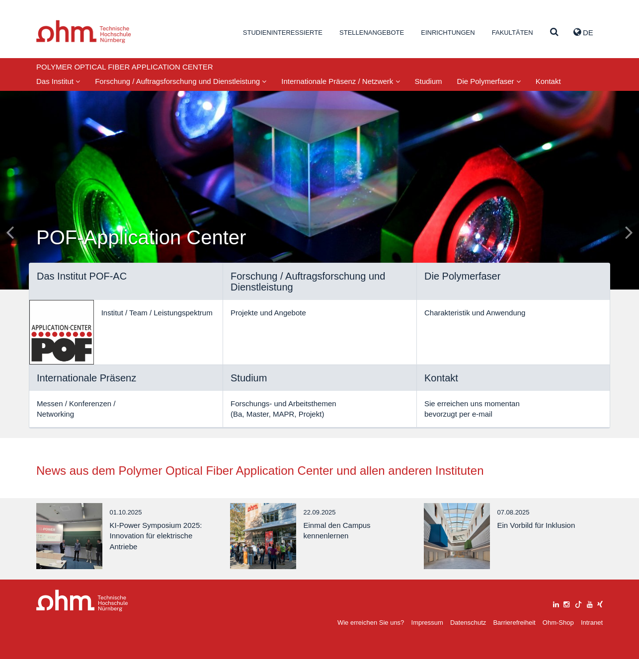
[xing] (600, 603)
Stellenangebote (371, 32)
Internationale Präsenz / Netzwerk (340, 81)
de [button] (583, 32)
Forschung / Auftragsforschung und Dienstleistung (180, 81)
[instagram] (566, 603)
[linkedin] (556, 603)
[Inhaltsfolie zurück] (10, 232)
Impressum (427, 622)
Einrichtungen (448, 32)
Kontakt (548, 81)
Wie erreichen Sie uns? (370, 622)
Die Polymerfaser (489, 81)
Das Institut (58, 81)
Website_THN (83, 31)
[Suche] (554, 32)
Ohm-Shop (558, 622)
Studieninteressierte (282, 32)
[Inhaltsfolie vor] (629, 232)
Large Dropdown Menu (82, 600)
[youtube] (590, 603)
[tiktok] (578, 603)
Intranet (592, 622)
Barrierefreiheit (514, 622)
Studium (428, 81)
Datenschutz (468, 622)
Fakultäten (512, 32)
